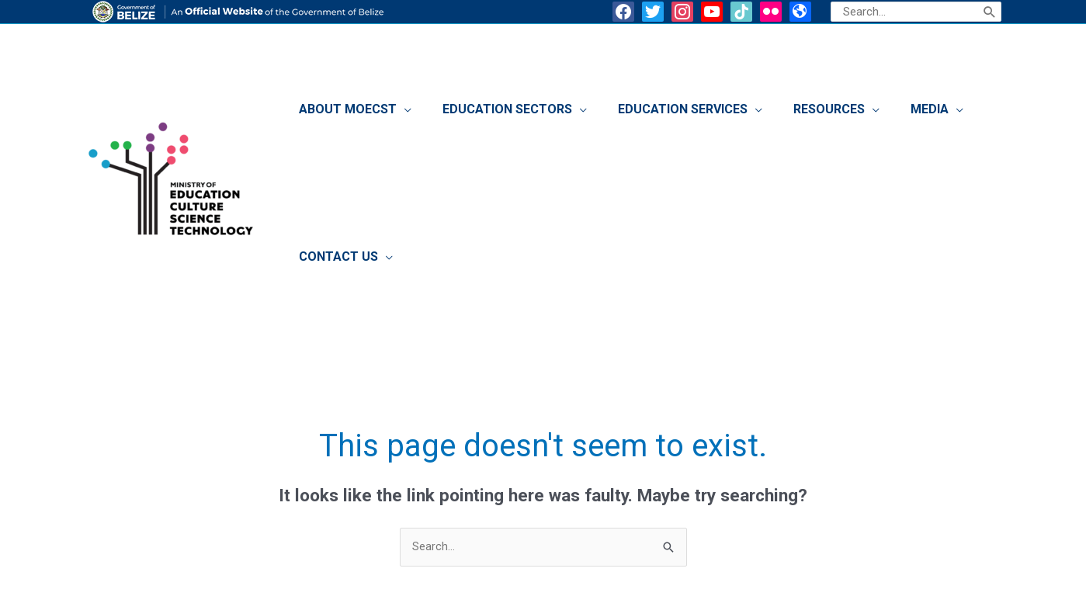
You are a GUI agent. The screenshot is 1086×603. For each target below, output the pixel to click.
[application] (437, 113)
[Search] (990, 11)
